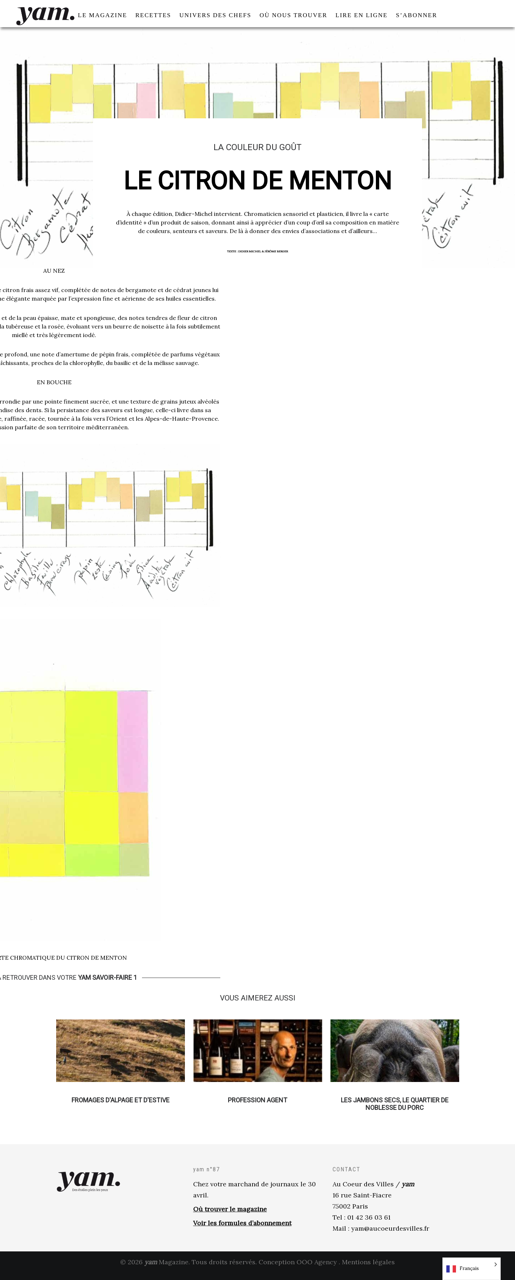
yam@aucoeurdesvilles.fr (390, 1235)
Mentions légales (368, 1269)
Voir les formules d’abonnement (242, 1230)
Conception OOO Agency (298, 1269)
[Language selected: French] (471, 1268)
